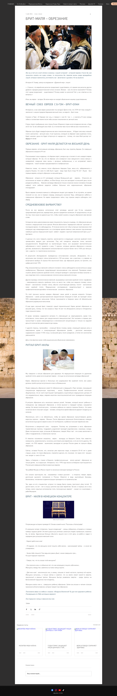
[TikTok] (63, 690)
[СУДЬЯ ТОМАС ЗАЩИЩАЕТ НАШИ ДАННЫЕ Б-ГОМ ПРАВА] (58, 635)
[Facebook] (52, 690)
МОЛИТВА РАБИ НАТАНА (27, 646)
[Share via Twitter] (31, 609)
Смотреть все (96, 625)
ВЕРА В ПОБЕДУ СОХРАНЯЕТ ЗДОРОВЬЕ (87, 647)
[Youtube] (59, 690)
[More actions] (90, 14)
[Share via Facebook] (26, 609)
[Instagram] (56, 690)
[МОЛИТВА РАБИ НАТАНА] (30, 635)
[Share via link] (39, 609)
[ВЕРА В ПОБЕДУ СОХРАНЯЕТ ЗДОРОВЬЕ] (87, 635)
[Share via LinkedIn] (35, 609)
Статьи (28, 603)
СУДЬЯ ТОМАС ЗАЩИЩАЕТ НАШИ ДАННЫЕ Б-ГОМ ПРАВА (57, 647)
